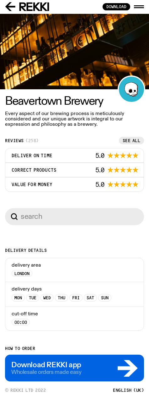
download (116, 6)
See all (132, 140)
